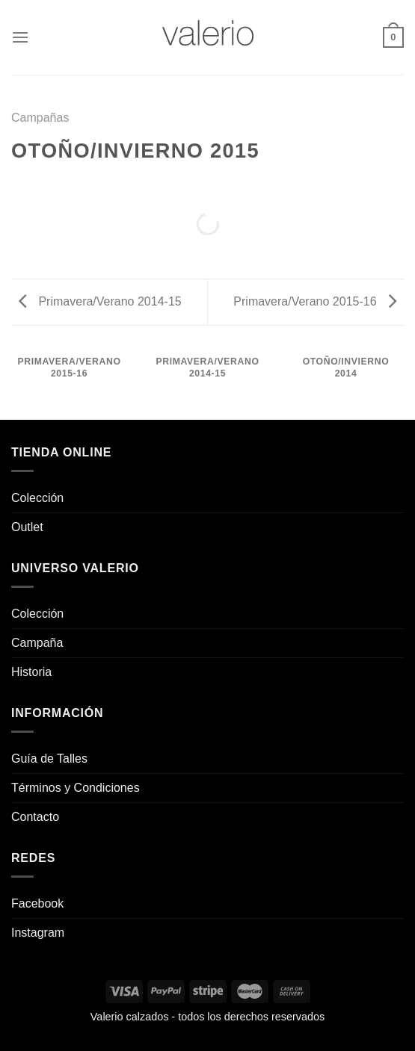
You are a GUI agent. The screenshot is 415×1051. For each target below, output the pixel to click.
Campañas (40, 117)
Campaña (37, 642)
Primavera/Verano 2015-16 (314, 301)
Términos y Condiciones (75, 787)
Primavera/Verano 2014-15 (100, 301)
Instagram (37, 932)
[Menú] (20, 37)
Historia (31, 672)
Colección (37, 498)
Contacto (35, 816)
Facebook (37, 903)
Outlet (27, 527)
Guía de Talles (49, 758)
